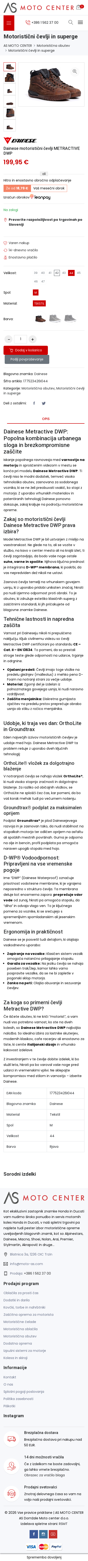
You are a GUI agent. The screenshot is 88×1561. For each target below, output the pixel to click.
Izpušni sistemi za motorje (25, 1350)
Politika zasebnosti (18, 1399)
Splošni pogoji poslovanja (24, 1391)
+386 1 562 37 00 (37, 1273)
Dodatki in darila (17, 1300)
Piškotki (9, 1406)
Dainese (40, 374)
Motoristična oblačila (21, 1329)
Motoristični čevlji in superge (31, 50)
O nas (8, 1384)
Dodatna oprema (18, 1343)
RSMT (63, 1523)
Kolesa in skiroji (15, 1358)
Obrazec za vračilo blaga (44, 1475)
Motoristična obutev (53, 45)
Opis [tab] (46, 418)
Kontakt (10, 1377)
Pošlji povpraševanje (27, 359)
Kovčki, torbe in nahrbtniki (24, 1307)
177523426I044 (35, 381)
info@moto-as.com (26, 1264)
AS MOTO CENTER (18, 45)
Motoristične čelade (20, 1321)
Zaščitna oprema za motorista (29, 1314)
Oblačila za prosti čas (21, 1293)
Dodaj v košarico (25, 350)
